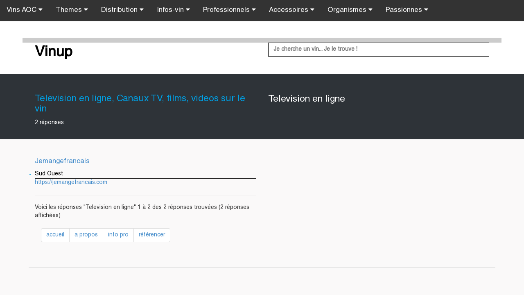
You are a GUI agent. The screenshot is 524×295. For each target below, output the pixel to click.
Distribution (122, 10)
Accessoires (291, 10)
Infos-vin (173, 10)
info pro (118, 235)
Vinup (53, 52)
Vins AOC (25, 10)
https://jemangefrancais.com (71, 183)
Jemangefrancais (62, 161)
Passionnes (407, 10)
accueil (55, 235)
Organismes (350, 10)
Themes (72, 10)
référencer (152, 235)
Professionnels (229, 10)
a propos (86, 235)
